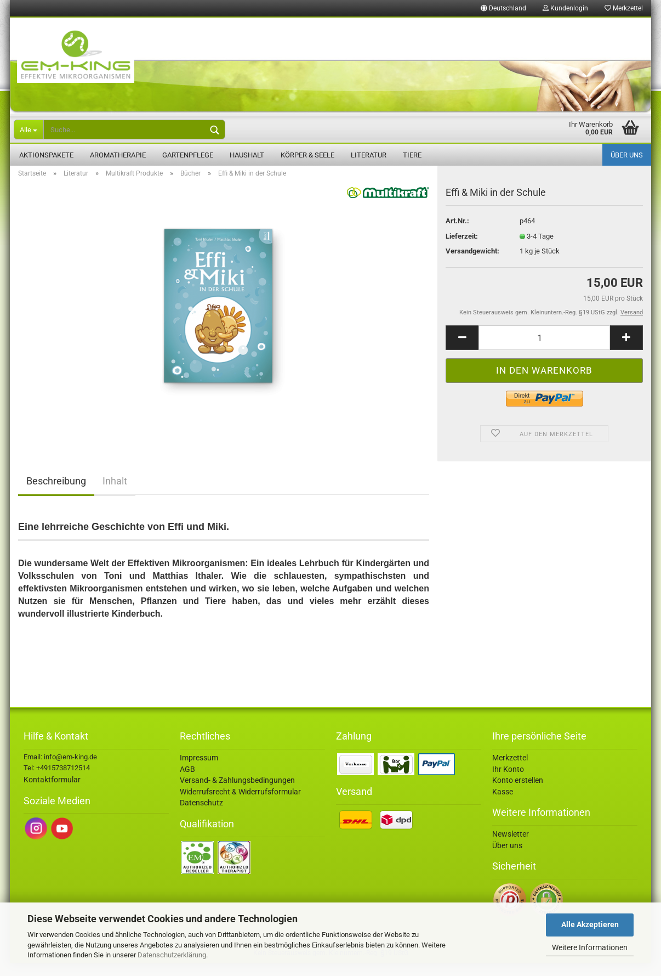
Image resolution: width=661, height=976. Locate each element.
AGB (187, 781)
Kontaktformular (52, 792)
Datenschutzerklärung (172, 955)
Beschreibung (56, 493)
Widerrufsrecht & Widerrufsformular (240, 804)
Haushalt (247, 155)
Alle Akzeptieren (590, 924)
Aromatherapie (118, 155)
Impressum (199, 770)
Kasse (502, 804)
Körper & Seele (307, 155)
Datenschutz (201, 815)
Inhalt (114, 493)
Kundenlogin (565, 8)
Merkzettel (624, 8)
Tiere (412, 155)
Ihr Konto (508, 781)
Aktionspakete (46, 155)
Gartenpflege (187, 155)
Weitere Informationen (590, 947)
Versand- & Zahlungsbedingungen (237, 792)
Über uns (627, 155)
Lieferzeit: (462, 249)
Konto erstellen (517, 792)
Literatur (368, 155)
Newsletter (510, 846)
